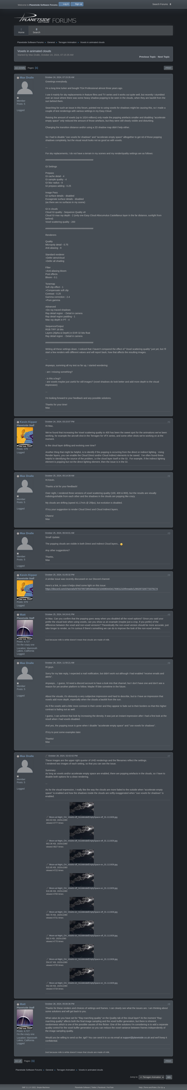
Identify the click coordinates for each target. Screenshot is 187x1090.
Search (36, 31)
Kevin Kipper (28, 425)
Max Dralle (27, 81)
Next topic (164, 60)
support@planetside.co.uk (136, 1041)
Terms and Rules (150, 1087)
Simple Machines (43, 1087)
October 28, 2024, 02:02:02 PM (63, 759)
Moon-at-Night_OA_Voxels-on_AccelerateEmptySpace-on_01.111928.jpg (82, 963)
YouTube (110, 1087)
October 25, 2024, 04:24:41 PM (59, 618)
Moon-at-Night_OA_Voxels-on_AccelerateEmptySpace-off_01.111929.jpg (81, 939)
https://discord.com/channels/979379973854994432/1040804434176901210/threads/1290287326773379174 (101, 592)
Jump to (133, 1081)
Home (21, 31)
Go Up (18, 1065)
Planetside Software (82, 1087)
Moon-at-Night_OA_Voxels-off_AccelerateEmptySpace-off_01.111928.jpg (81, 821)
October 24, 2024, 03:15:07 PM (59, 425)
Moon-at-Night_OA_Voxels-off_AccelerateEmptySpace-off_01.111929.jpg (81, 844)
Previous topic (147, 60)
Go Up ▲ (161, 1087)
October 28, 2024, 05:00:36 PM (59, 1008)
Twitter (93, 1087)
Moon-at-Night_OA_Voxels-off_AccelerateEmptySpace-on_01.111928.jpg (81, 868)
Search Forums (161, 4)
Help (140, 1087)
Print (168, 72)
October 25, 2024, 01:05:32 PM (59, 578)
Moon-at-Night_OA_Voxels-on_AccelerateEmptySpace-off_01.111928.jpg (81, 915)
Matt (23, 618)
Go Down (20, 72)
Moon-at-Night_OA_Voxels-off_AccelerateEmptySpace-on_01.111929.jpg (81, 892)
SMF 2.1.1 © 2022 (29, 1087)
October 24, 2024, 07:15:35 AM (59, 81)
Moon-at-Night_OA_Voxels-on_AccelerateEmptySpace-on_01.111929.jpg (82, 986)
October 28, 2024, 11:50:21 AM (59, 666)
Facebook (101, 1087)
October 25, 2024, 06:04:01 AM (59, 537)
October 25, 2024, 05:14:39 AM (59, 479)
